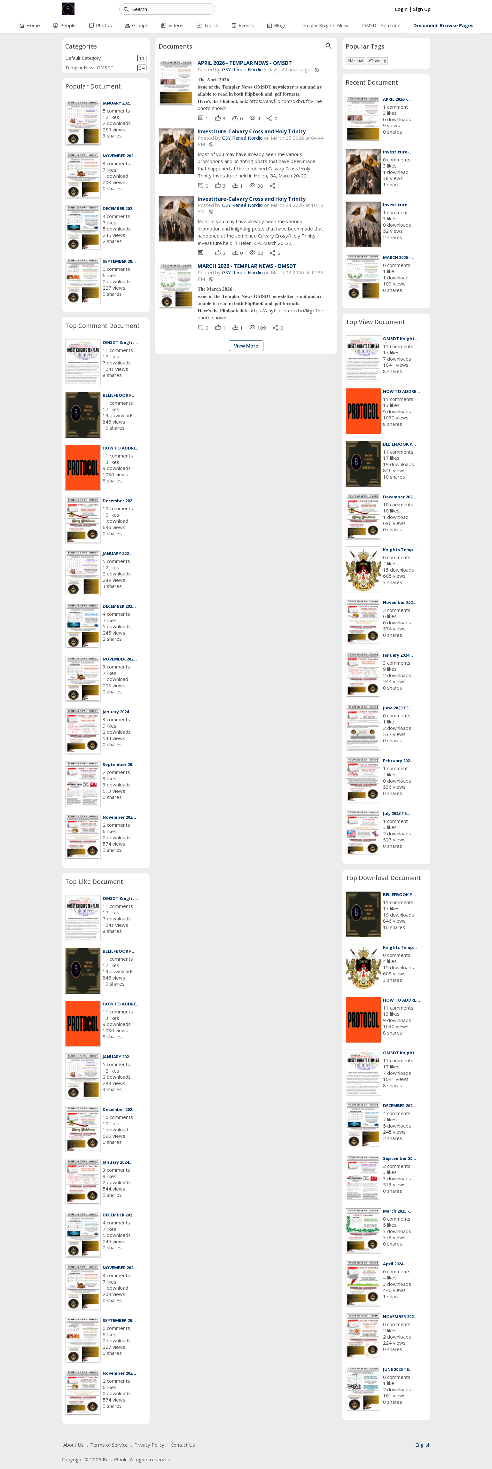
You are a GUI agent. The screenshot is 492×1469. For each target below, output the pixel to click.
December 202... (119, 501)
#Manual (355, 61)
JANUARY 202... (118, 103)
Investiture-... (398, 152)
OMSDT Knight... (120, 342)
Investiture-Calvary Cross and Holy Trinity (252, 131)
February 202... (398, 760)
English (423, 1445)
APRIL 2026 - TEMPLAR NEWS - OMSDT (245, 63)
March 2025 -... (398, 1211)
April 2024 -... (396, 1264)
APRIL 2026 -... (397, 99)
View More (246, 345)
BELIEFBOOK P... (119, 395)
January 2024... (118, 712)
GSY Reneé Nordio (242, 69)
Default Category (106, 58)
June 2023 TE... (397, 708)
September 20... (119, 764)
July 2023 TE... (396, 813)
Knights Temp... (400, 549)
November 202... (119, 817)
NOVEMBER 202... (120, 156)
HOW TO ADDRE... (121, 448)
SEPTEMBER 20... (119, 261)
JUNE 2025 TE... (398, 1369)
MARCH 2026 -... (398, 257)
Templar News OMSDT (106, 68)
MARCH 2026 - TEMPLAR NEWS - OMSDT (247, 266)
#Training (377, 61)
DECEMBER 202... (119, 208)
